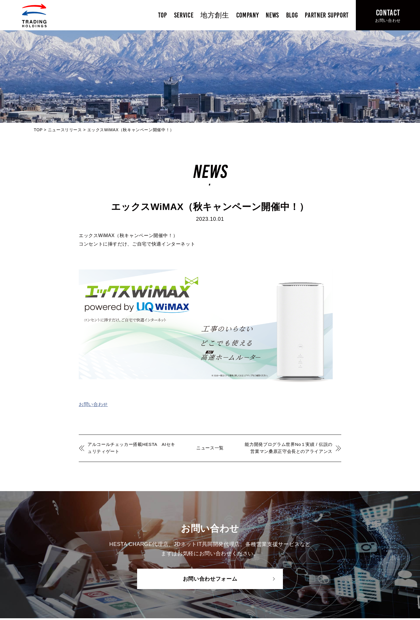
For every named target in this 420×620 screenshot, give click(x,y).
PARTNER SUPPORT (327, 15)
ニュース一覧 (210, 448)
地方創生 (214, 15)
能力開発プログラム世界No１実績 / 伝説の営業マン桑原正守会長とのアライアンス (288, 448)
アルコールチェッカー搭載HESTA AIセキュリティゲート (131, 448)
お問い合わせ (93, 404)
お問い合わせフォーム (210, 579)
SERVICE (183, 15)
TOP (162, 15)
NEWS (272, 15)
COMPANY (247, 15)
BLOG (292, 15)
